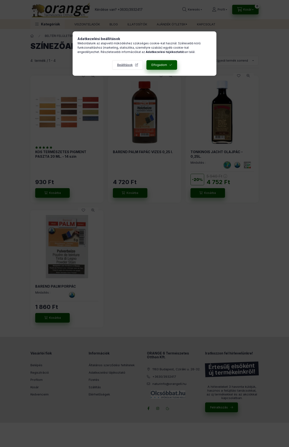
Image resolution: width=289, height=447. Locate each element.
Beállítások (125, 65)
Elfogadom (159, 65)
